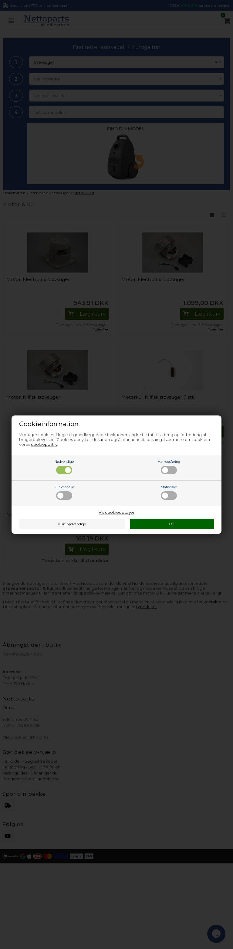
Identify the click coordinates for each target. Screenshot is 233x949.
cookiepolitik (44, 444)
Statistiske (169, 492)
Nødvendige (64, 467)
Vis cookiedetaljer (116, 512)
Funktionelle (64, 492)
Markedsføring (168, 467)
